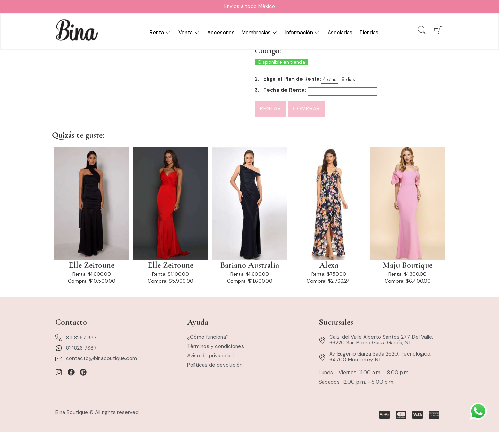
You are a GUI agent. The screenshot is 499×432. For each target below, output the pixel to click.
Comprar (306, 108)
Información (303, 32)
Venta (189, 32)
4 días (329, 79)
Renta (161, 32)
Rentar (270, 108)
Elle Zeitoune (91, 265)
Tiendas (368, 32)
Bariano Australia (249, 265)
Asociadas (339, 32)
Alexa (328, 265)
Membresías (260, 32)
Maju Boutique (407, 265)
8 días (348, 79)
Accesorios (221, 32)
